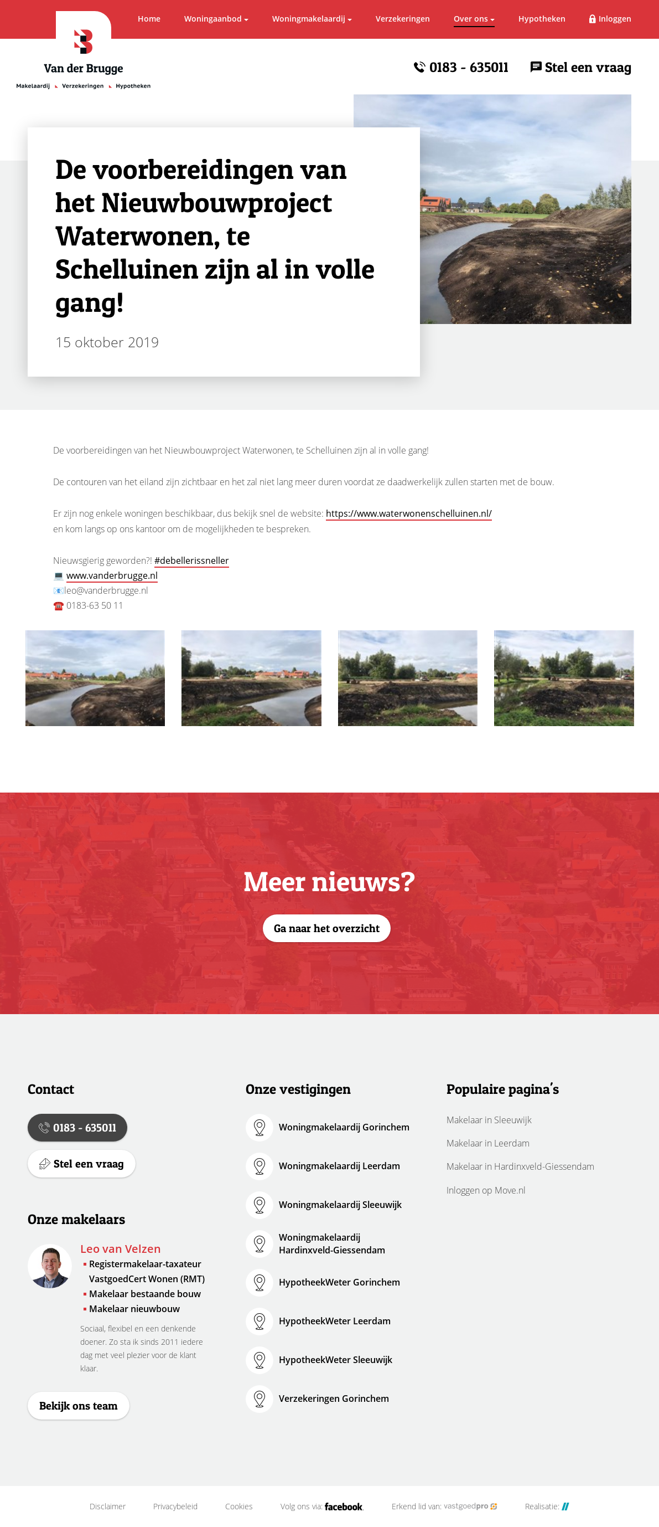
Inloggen (615, 18)
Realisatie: (547, 1506)
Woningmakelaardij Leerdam (339, 1166)
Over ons (471, 18)
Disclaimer (108, 1506)
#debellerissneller (191, 560)
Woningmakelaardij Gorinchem (344, 1127)
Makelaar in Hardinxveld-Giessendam (520, 1166)
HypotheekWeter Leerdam (335, 1321)
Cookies (239, 1506)
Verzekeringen (403, 18)
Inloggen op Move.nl (486, 1190)
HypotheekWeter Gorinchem (339, 1282)
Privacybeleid (175, 1506)
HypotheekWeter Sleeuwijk (335, 1360)
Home (149, 18)
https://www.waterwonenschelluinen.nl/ (409, 513)
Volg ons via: (322, 1506)
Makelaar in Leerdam (488, 1143)
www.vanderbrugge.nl (112, 575)
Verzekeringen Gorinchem (334, 1398)
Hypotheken (541, 18)
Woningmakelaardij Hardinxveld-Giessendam (332, 1243)
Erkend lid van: (444, 1506)
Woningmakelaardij (308, 18)
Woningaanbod (213, 18)
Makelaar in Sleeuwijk (489, 1120)
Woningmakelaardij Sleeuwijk (340, 1205)
